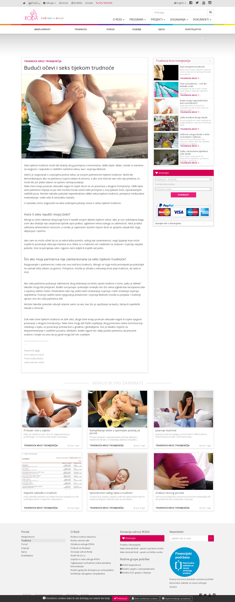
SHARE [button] (206, 38)
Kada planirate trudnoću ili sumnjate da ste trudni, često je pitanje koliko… (194, 107)
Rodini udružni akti (80, 540)
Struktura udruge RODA (82, 544)
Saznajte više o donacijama (168, 223)
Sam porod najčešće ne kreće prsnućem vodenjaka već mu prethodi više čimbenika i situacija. (183, 498)
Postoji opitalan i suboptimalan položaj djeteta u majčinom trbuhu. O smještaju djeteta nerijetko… (114, 438)
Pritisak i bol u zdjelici (37, 430)
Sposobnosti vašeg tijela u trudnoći (111, 492)
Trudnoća (26, 540)
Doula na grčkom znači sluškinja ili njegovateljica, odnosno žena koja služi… (195, 122)
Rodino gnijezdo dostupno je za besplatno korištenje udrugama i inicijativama (92, 572)
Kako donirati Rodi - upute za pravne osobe (142, 548)
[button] (34, 3)
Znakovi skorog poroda (169, 492)
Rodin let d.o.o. (78, 555)
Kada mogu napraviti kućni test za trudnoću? (194, 102)
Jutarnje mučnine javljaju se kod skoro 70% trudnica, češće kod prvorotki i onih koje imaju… (181, 435)
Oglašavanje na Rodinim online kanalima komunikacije (91, 565)
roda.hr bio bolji (101, 598)
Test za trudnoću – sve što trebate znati (193, 85)
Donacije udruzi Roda (81, 551)
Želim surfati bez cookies (144, 598)
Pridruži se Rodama (80, 548)
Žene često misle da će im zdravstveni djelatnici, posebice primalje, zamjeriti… (194, 158)
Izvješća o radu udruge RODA (85, 559)
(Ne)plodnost (27, 536)
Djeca (24, 551)
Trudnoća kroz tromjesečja (42, 61)
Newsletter (176, 532)
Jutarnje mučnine (165, 430)
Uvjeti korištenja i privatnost (176, 598)
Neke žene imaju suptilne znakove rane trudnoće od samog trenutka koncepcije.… (195, 71)
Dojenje (25, 548)
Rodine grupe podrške (135, 559)
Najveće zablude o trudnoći (40, 492)
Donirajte (162, 172)
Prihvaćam (120, 598)
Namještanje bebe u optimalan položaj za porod (115, 432)
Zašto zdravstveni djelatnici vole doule (194, 152)
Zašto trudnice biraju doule (193, 117)
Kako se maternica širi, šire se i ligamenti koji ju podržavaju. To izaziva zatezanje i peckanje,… (47, 435)
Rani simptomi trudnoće (192, 66)
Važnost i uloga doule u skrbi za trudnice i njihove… (194, 135)
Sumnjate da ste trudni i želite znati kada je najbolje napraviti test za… (194, 90)
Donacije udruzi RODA (135, 532)
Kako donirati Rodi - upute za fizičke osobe (141, 552)
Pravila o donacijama (130, 544)
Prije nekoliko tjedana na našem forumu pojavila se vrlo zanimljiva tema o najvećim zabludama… (51, 498)
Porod (24, 544)
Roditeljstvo (27, 555)
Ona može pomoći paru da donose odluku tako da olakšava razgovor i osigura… (194, 141)
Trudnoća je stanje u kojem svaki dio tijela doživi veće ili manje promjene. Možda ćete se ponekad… (117, 498)
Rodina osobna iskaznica (83, 536)
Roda (37, 350)
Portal (25, 532)
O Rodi (75, 532)
